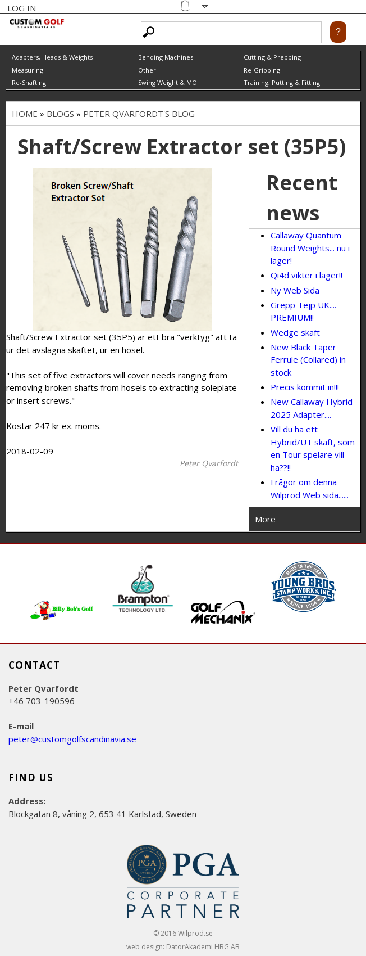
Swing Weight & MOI (168, 82)
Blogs (60, 113)
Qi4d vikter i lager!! (306, 275)
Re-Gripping (262, 70)
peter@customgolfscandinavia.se (72, 739)
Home (25, 113)
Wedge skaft (295, 332)
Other (147, 70)
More (265, 519)
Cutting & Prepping (272, 57)
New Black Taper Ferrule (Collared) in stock (308, 359)
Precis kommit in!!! (305, 387)
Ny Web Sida (295, 290)
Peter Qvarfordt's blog (139, 113)
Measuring (27, 70)
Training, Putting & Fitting (282, 82)
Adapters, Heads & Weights (52, 57)
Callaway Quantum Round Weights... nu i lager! (310, 247)
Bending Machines (165, 57)
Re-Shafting (29, 82)
